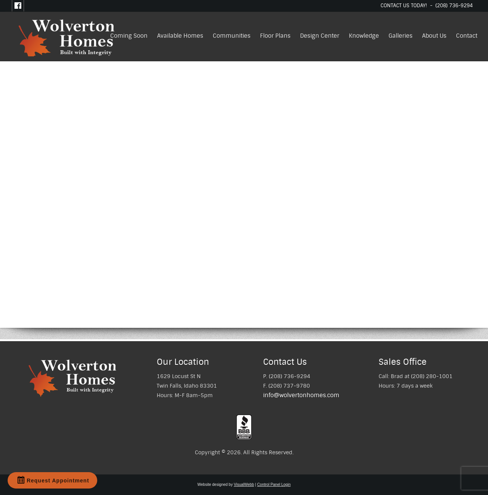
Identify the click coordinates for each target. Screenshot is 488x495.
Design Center (319, 36)
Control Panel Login (274, 484)
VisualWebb (244, 484)
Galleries (400, 36)
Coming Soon (129, 36)
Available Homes (180, 36)
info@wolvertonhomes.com (301, 395)
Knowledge (364, 36)
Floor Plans (275, 36)
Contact (466, 36)
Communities (231, 36)
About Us (434, 36)
